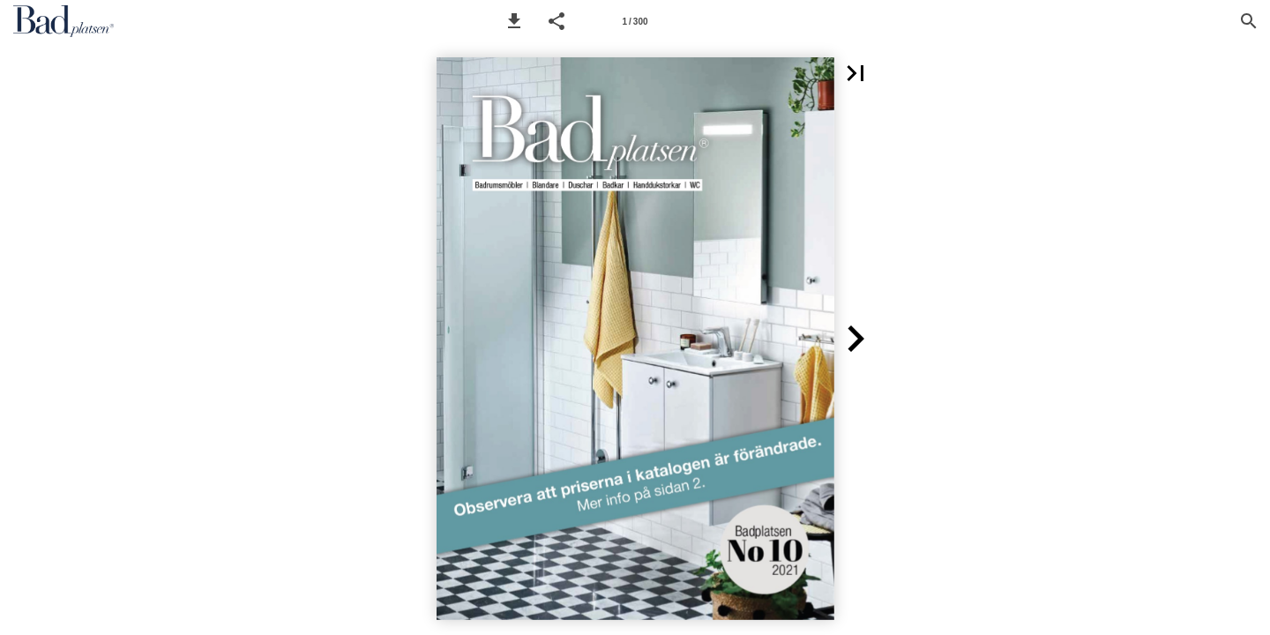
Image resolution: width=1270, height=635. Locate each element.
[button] (514, 21)
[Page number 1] (635, 21)
